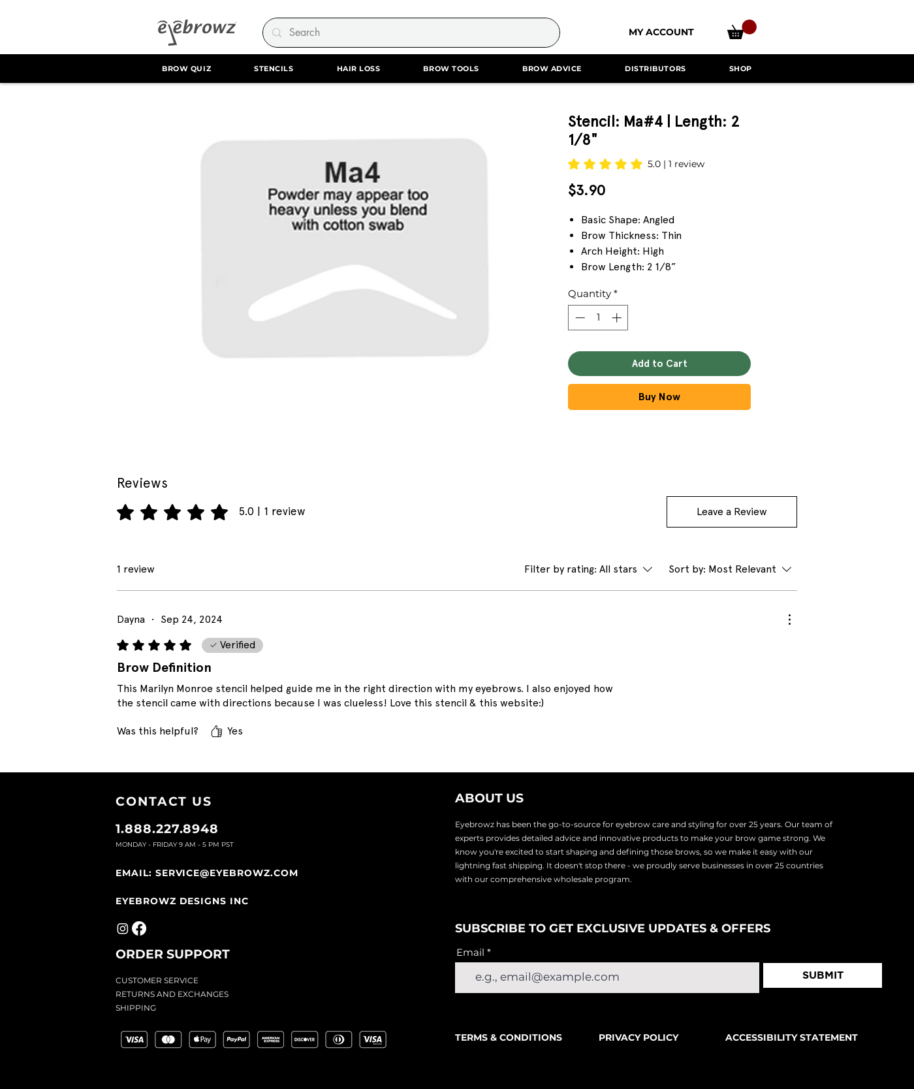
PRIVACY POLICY (638, 1037)
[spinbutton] (598, 318)
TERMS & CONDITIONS (510, 1037)
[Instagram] (123, 928)
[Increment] (618, 318)
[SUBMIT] (823, 975)
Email (470, 952)
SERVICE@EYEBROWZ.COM (226, 873)
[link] (742, 29)
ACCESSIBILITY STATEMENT (791, 1037)
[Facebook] (139, 928)
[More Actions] (789, 619)
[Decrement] (579, 318)
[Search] (410, 32)
